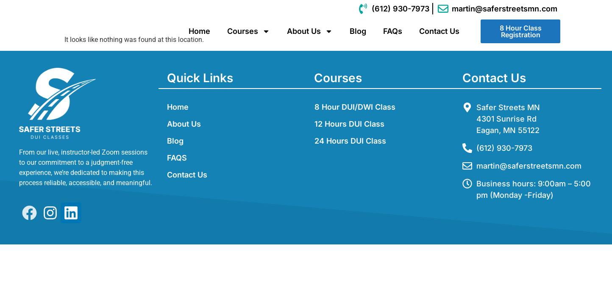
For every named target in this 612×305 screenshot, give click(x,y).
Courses (248, 31)
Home (199, 31)
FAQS (177, 158)
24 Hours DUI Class (350, 141)
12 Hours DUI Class (349, 124)
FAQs (392, 31)
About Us (310, 31)
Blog (358, 31)
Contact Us (439, 31)
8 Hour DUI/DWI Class (354, 107)
